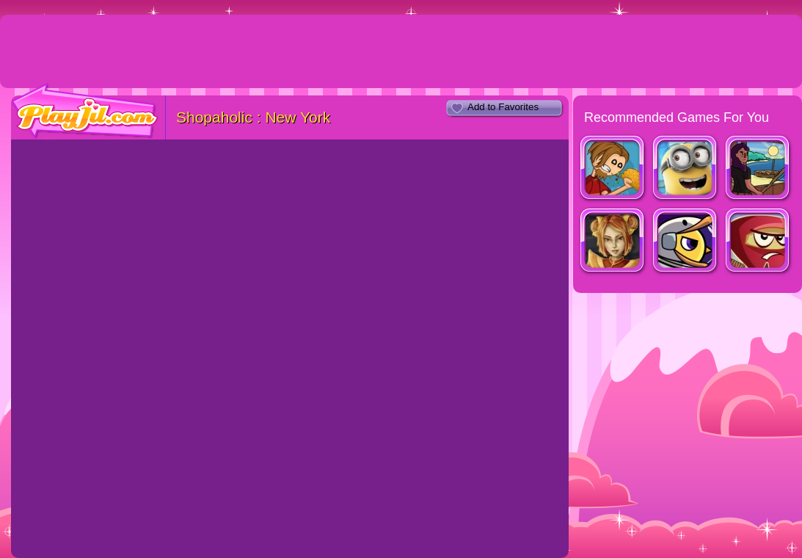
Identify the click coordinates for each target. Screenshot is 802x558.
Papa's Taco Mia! (613, 169)
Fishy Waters (758, 169)
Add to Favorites (503, 106)
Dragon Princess (613, 242)
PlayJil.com (85, 111)
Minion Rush (685, 169)
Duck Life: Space (685, 242)
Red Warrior (758, 242)
